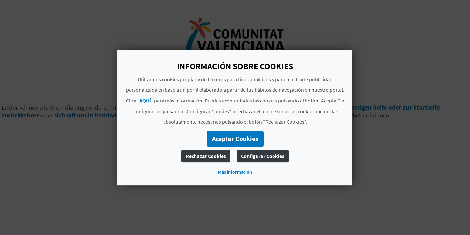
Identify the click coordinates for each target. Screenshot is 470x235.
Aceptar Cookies (235, 138)
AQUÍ (145, 100)
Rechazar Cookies (206, 156)
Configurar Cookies (262, 156)
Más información (235, 172)
